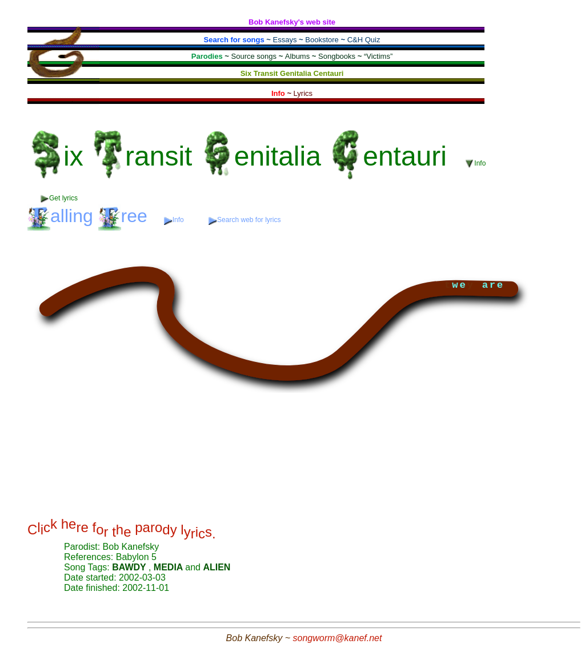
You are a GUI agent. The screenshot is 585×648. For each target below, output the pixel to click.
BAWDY (130, 567)
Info (476, 163)
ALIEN (216, 567)
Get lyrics (59, 198)
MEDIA (169, 567)
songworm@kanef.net (337, 638)
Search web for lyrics (245, 220)
